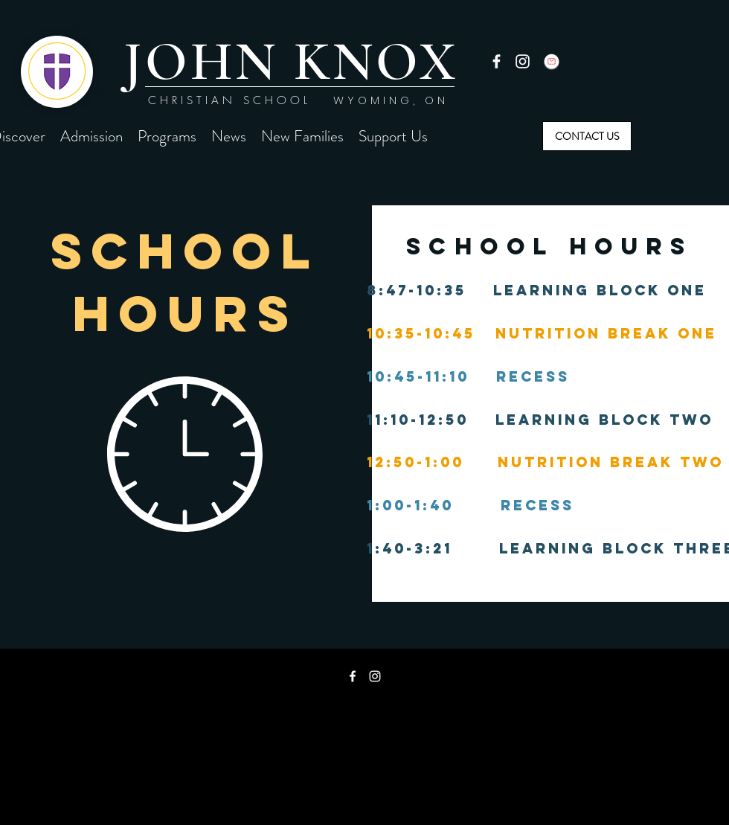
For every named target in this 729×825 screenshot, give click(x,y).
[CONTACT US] (587, 136)
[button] (91, 136)
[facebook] (496, 61)
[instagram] (522, 61)
